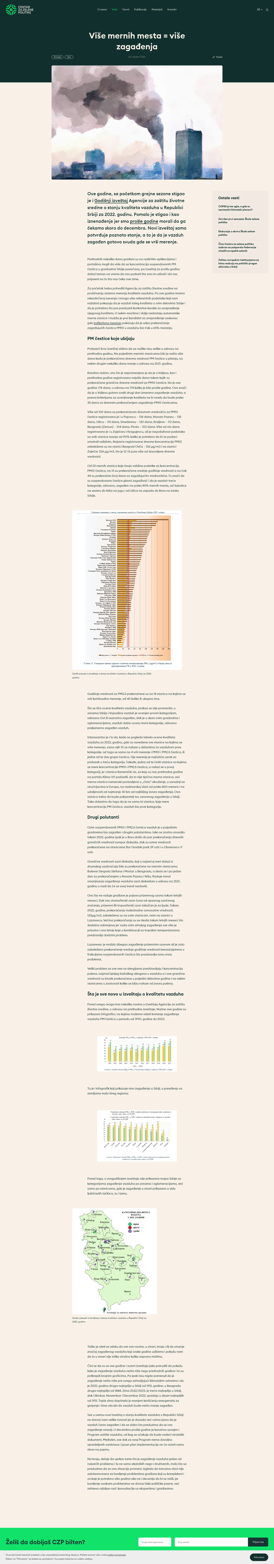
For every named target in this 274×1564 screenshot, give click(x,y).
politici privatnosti (117, 1560)
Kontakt (171, 9)
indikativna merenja (107, 325)
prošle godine (144, 223)
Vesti (114, 9)
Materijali (157, 9)
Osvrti (125, 9)
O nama (102, 9)
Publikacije (140, 9)
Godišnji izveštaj (111, 203)
